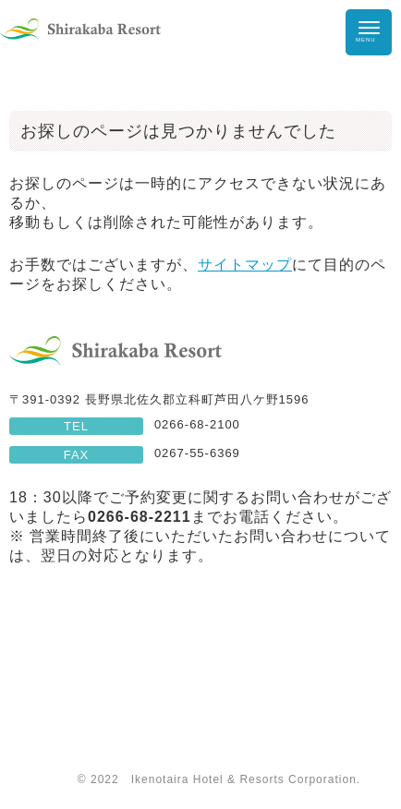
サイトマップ (245, 264)
